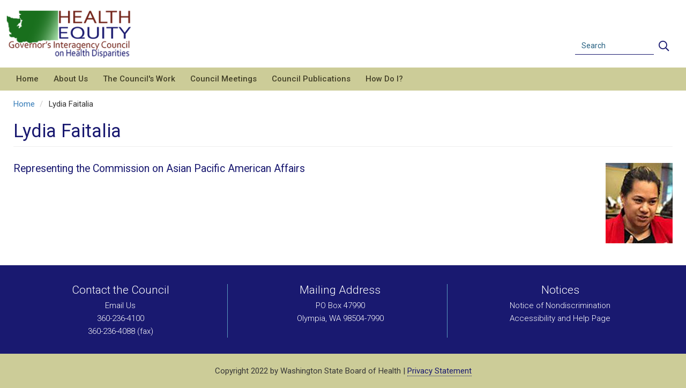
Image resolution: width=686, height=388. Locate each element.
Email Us (120, 305)
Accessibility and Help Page (560, 318)
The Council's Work (139, 79)
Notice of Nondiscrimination (560, 305)
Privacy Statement (439, 371)
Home (27, 79)
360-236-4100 (120, 318)
